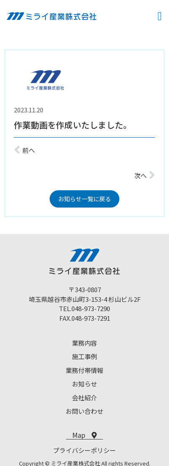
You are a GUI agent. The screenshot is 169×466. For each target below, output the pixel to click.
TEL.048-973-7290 (84, 308)
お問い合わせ (84, 411)
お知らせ (84, 383)
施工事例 (84, 356)
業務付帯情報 (84, 370)
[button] (160, 16)
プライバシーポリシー (84, 450)
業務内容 (84, 342)
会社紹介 (84, 397)
